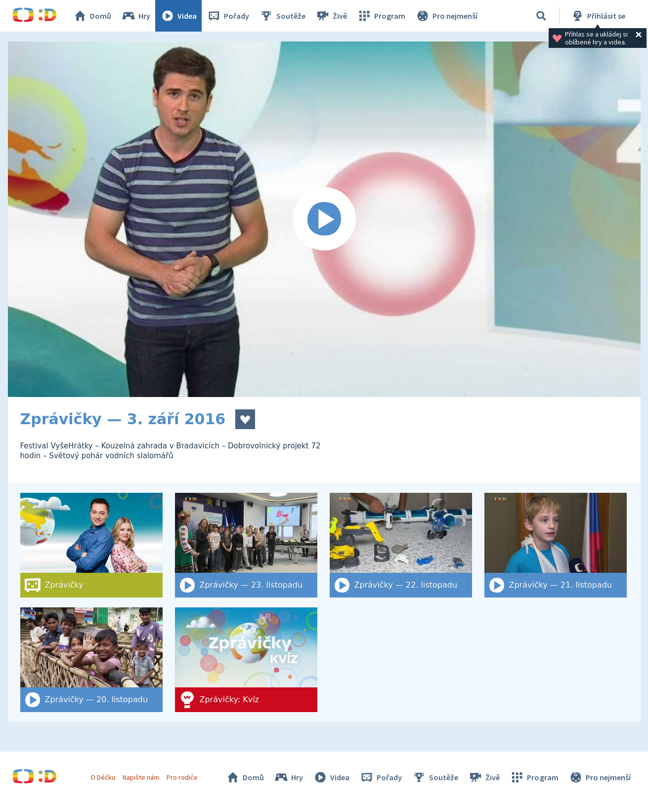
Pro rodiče (182, 777)
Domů (92, 15)
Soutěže (282, 15)
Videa (178, 15)
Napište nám (141, 777)
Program (381, 15)
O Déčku (102, 777)
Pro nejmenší (446, 15)
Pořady (228, 15)
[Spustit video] (324, 219)
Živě (331, 15)
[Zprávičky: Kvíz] (246, 659)
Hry (135, 15)
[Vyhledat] (541, 16)
